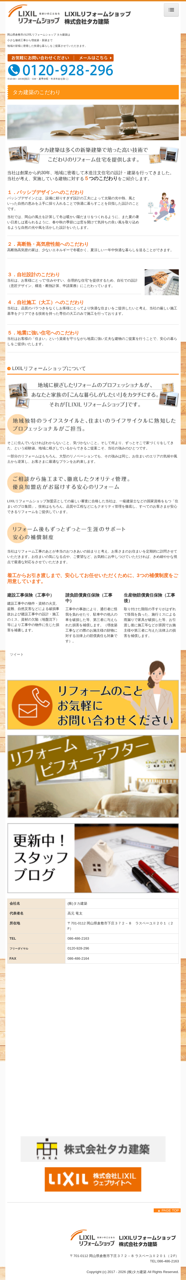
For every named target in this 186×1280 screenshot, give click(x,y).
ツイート (17, 654)
